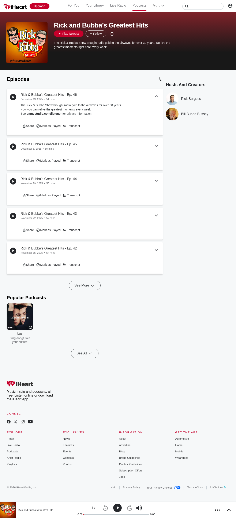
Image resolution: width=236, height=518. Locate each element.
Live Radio (118, 5)
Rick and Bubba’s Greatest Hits (35, 510)
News (66, 438)
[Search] (203, 6)
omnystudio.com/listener (44, 113)
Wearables (181, 457)
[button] (112, 34)
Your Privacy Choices (163, 487)
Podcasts (139, 5)
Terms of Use (195, 487)
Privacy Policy (131, 487)
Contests (68, 457)
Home (179, 445)
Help (113, 487)
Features (68, 445)
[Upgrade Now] (39, 6)
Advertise (125, 445)
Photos (67, 464)
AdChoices (218, 487)
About (122, 438)
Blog (122, 451)
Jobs (122, 476)
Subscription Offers (130, 470)
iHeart (10, 438)
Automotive (182, 438)
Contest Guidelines (130, 464)
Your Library (95, 5)
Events (67, 451)
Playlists (12, 464)
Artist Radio (14, 457)
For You (73, 5)
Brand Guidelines (129, 457)
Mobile (179, 451)
